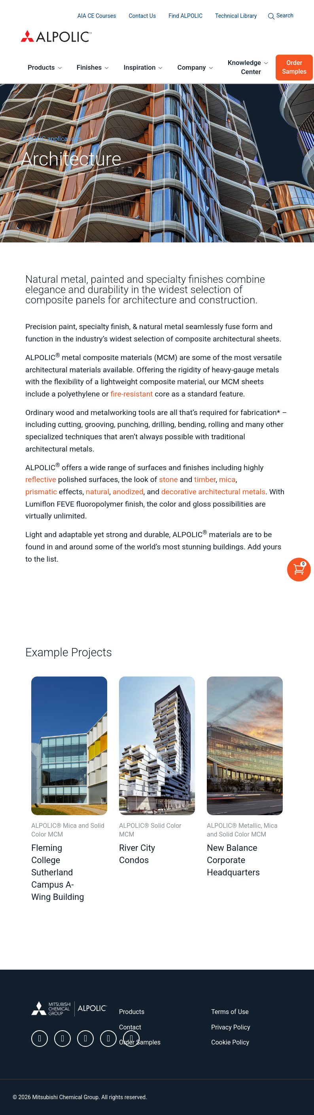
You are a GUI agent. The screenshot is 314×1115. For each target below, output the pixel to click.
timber (205, 479)
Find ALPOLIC (185, 16)
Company (192, 67)
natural (97, 491)
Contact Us (142, 16)
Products (41, 67)
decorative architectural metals (213, 491)
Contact (130, 1027)
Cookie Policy (230, 1042)
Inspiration (140, 67)
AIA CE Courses (97, 16)
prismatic (41, 491)
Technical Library (236, 16)
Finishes (89, 67)
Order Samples (294, 67)
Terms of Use (230, 1012)
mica (227, 479)
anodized (128, 491)
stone (168, 479)
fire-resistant (132, 393)
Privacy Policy (230, 1027)
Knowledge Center (244, 67)
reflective (40, 479)
